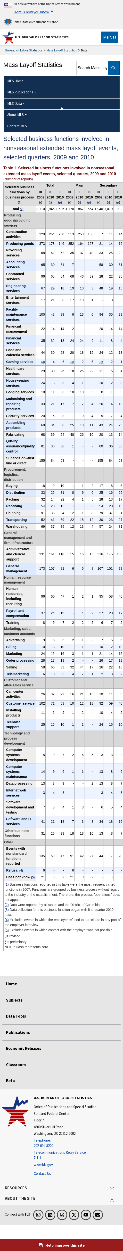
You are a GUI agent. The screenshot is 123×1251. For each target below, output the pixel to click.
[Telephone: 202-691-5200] (65, 1143)
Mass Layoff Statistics (62, 50)
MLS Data (14, 103)
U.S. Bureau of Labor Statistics (42, 37)
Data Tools (16, 1016)
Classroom (16, 1064)
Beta (10, 1080)
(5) (7, 930)
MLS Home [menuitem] (15, 81)
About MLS (15, 114)
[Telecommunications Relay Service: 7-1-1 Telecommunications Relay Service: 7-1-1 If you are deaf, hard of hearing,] (65, 1155)
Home (11, 984)
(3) (7, 910)
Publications (18, 1032)
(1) (7, 884)
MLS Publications (20, 92)
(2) (7, 905)
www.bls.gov (43, 1164)
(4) (7, 920)
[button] (112, 1189)
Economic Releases (23, 1048)
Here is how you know (31, 11)
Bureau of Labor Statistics (23, 50)
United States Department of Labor (31, 21)
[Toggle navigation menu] (109, 37)
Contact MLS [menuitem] (17, 126)
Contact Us (42, 1173)
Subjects (14, 1000)
